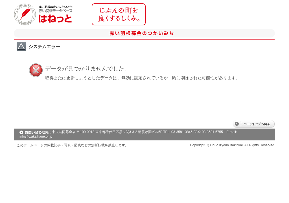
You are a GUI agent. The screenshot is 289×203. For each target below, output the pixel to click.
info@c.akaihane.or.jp (35, 136)
